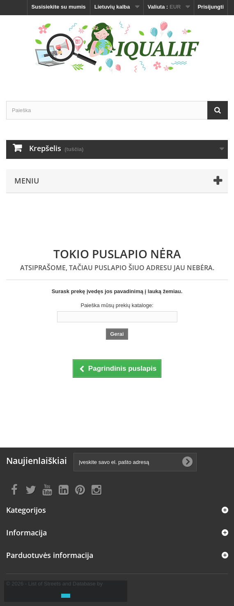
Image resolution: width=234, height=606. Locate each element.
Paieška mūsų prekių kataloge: (116, 305)
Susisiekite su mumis (59, 7)
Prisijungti (210, 7)
